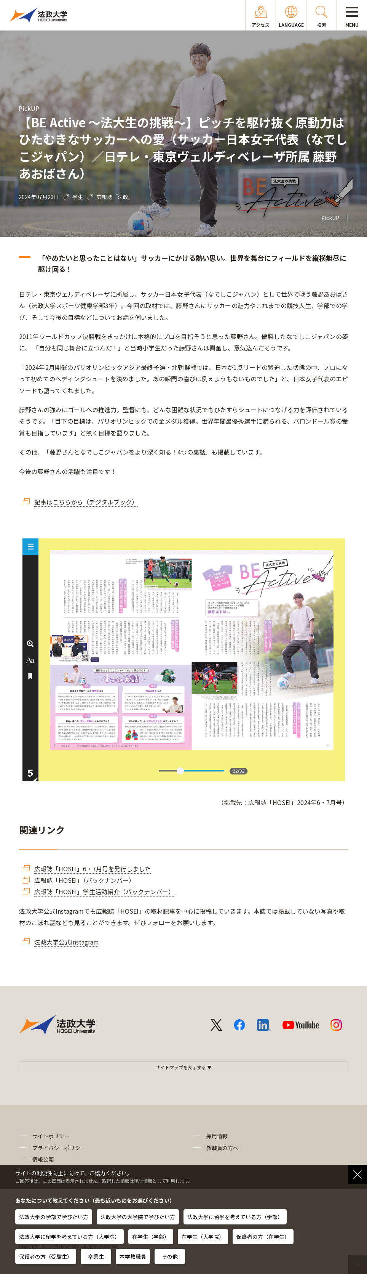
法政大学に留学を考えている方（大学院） (69, 1236)
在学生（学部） (150, 1236)
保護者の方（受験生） (45, 1256)
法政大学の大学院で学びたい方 (138, 1217)
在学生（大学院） (203, 1236)
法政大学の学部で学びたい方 (53, 1217)
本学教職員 (133, 1256)
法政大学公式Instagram (66, 941)
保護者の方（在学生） (263, 1236)
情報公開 (43, 1159)
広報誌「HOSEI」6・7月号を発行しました (92, 868)
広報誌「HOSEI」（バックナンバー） (84, 880)
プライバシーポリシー (59, 1148)
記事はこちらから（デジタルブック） (86, 501)
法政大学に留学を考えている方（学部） (235, 1217)
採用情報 (217, 1136)
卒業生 (96, 1256)
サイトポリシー (51, 1136)
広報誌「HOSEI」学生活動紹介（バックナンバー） (104, 891)
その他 (170, 1256)
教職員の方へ (222, 1148)
